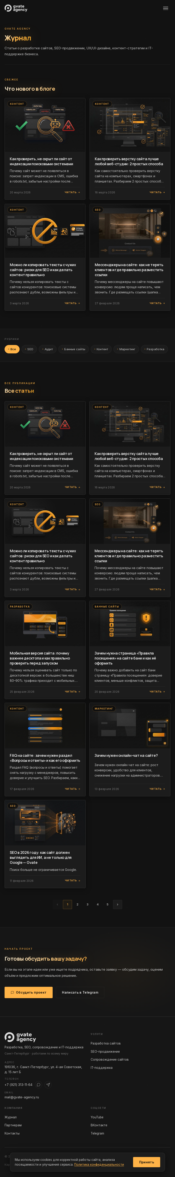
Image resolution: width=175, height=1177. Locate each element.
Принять (146, 1162)
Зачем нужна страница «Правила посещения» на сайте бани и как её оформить (125, 658)
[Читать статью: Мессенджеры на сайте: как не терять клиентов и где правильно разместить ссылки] (130, 231)
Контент (101, 350)
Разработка (154, 350)
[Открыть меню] (166, 8)
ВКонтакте (99, 1125)
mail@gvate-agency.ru (22, 1097)
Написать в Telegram (80, 993)
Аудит (47, 350)
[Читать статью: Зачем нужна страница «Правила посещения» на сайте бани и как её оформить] (130, 623)
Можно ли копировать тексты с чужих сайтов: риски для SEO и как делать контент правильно (43, 269)
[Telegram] (48, 1084)
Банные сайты (73, 350)
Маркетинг (126, 350)
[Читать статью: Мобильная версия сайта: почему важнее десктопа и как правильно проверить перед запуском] (45, 623)
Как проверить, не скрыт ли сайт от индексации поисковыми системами (41, 161)
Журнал (11, 1117)
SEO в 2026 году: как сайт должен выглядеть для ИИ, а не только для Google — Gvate (41, 857)
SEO (29, 350)
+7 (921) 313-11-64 (19, 1085)
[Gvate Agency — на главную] (16, 8)
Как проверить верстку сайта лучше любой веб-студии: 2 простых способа (129, 161)
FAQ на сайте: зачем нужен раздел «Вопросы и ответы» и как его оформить (45, 758)
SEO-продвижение (105, 1051)
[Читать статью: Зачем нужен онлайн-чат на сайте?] (130, 725)
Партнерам (13, 1125)
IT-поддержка (102, 1068)
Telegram (97, 1133)
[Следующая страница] (117, 904)
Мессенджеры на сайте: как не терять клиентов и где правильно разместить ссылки (129, 269)
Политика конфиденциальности (99, 1164)
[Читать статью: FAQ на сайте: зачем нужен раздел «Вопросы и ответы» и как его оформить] (45, 725)
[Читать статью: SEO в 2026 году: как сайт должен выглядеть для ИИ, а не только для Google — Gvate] (45, 822)
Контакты (12, 1133)
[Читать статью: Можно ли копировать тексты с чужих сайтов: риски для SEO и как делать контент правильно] (45, 231)
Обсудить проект (28, 993)
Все (12, 350)
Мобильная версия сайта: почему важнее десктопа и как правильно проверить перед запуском (40, 658)
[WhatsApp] (38, 1084)
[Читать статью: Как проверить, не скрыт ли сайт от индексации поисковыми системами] (45, 125)
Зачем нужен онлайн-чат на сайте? (126, 755)
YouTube (97, 1117)
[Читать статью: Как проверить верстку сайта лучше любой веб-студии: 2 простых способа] (130, 125)
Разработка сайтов (106, 1043)
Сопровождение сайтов (110, 1059)
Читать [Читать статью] (72, 192)
